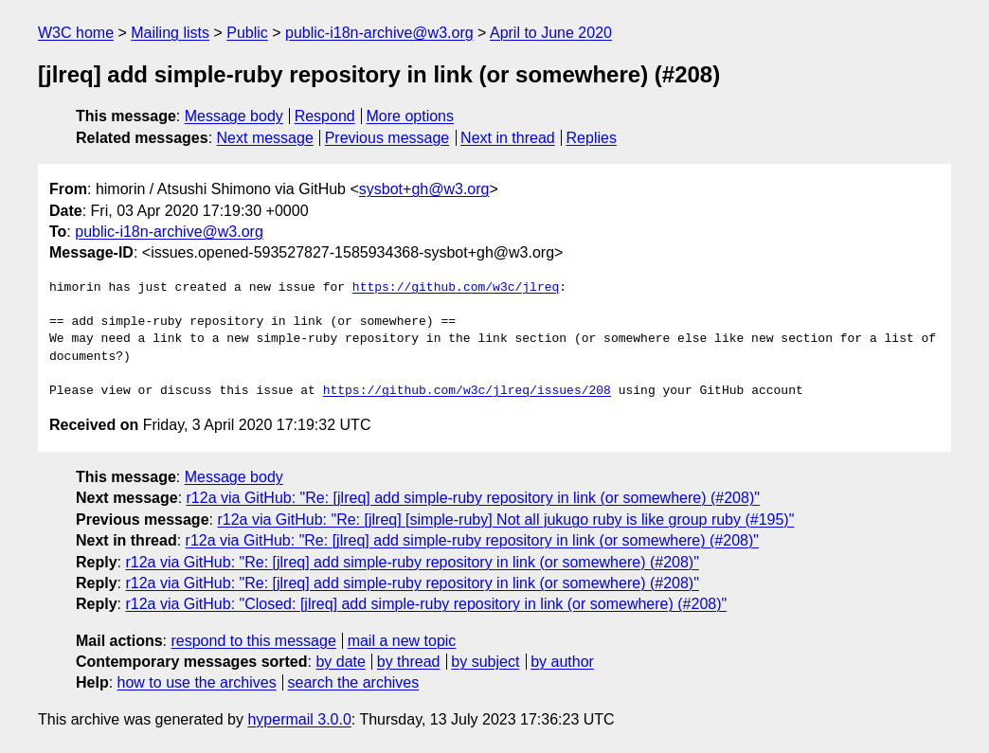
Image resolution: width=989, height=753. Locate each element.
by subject (485, 662)
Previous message (387, 138)
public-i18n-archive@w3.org (379, 33)
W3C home (76, 33)
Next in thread (507, 138)
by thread (409, 662)
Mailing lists (170, 33)
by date (340, 662)
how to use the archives (197, 682)
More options (411, 116)
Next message (265, 138)
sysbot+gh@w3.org (424, 189)
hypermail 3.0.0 (299, 719)
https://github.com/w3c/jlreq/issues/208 (467, 391)
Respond (325, 116)
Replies (591, 138)
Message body (234, 116)
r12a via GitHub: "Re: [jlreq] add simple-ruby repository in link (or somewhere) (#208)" (473, 498)
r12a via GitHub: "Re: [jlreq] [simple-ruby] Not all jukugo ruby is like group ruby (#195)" (505, 519)
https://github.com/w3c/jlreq (455, 287)
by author (562, 662)
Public (247, 33)
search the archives (354, 682)
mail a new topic (402, 641)
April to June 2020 (551, 33)
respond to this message (253, 641)
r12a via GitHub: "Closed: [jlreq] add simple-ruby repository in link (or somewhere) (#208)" (426, 604)
